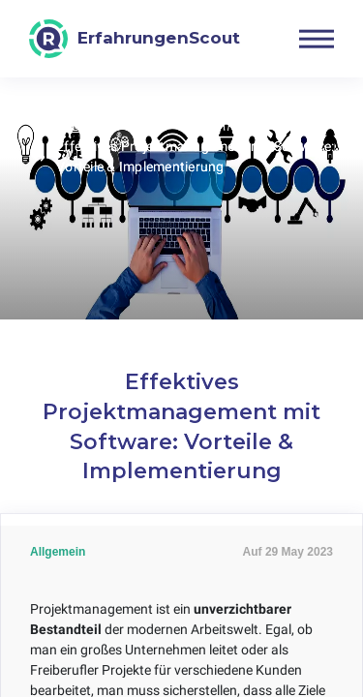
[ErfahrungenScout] (134, 38)
